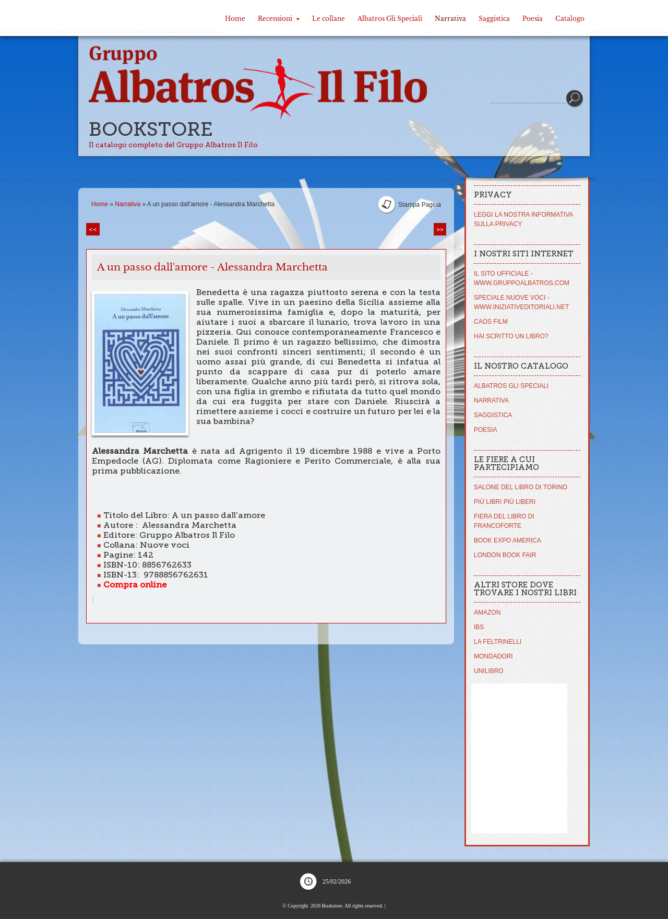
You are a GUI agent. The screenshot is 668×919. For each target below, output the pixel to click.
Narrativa (450, 18)
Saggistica (494, 18)
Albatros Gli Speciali (389, 18)
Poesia (532, 18)
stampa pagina (419, 204)
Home (235, 18)
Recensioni (279, 18)
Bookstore (151, 129)
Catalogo (569, 18)
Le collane (328, 18)
